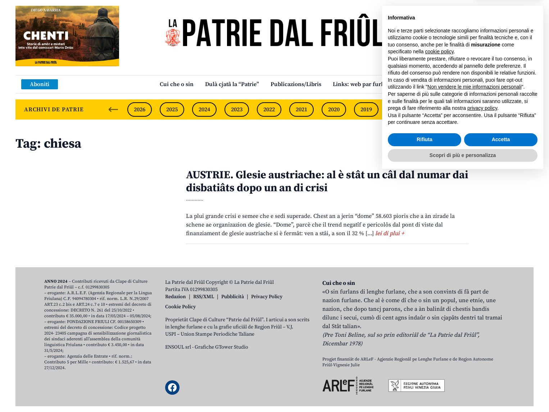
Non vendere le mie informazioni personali (474, 324)
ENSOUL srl (178, 347)
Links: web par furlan (361, 84)
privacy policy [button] (482, 345)
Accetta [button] (501, 377)
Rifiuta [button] (424, 377)
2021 (301, 109)
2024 (204, 109)
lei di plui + (389, 233)
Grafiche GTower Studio (221, 347)
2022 (269, 109)
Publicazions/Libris (296, 84)
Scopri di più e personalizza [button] (463, 392)
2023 (236, 109)
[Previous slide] (113, 109)
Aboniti (39, 84)
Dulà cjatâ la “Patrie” (232, 84)
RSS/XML (203, 297)
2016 (463, 109)
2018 (398, 109)
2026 (139, 109)
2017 (431, 109)
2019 (366, 109)
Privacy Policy (266, 297)
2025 (172, 109)
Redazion (175, 297)
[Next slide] (522, 109)
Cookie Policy (180, 307)
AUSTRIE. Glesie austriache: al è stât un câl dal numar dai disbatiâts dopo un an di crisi (327, 181)
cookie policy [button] (439, 289)
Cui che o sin (177, 84)
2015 (496, 109)
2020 (334, 109)
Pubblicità (232, 297)
